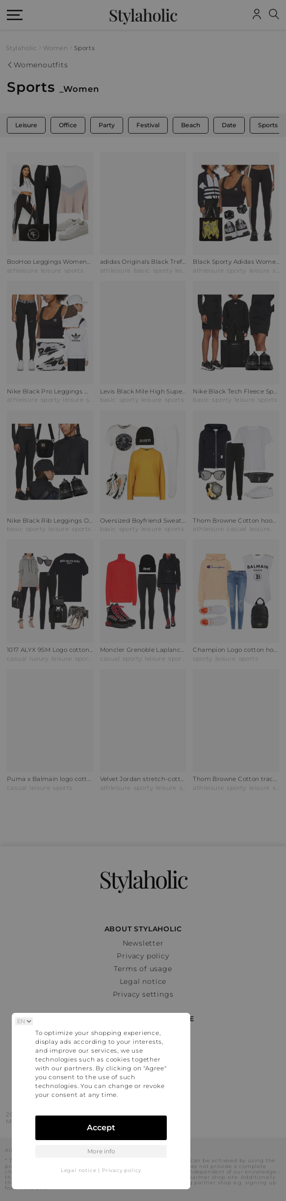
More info (101, 1151)
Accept (101, 1127)
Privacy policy (121, 1170)
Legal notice (79, 1170)
